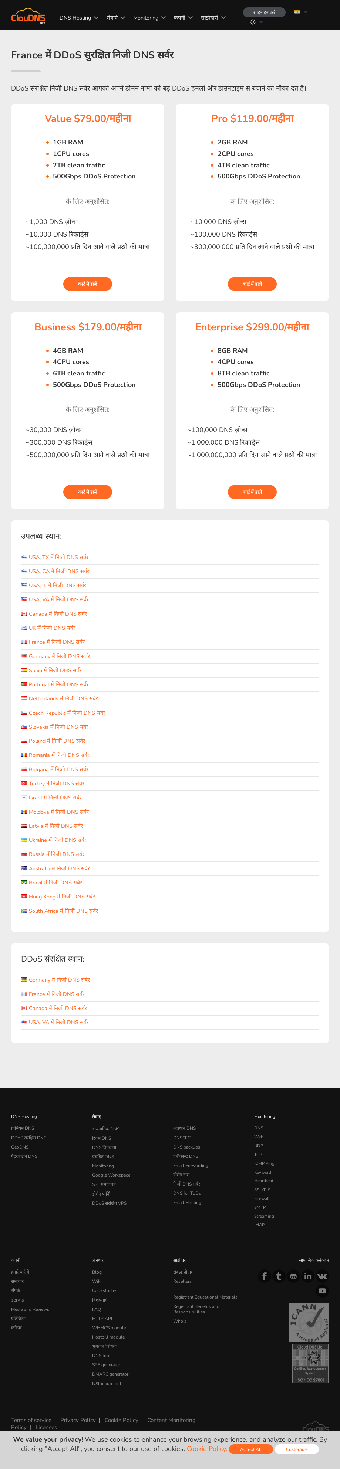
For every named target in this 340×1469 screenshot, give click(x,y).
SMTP (260, 1207)
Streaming (264, 1216)
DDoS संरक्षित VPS (108, 1198)
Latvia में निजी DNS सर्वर (52, 826)
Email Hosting (187, 1198)
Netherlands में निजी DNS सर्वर (59, 698)
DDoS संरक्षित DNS (28, 1137)
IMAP (259, 1225)
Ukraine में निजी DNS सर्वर (54, 840)
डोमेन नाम (180, 1172)
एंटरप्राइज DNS (24, 1154)
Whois (179, 1319)
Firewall (261, 1198)
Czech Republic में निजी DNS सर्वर (63, 713)
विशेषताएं (99, 1298)
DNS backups (186, 1146)
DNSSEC (182, 1137)
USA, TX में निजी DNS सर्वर (54, 557)
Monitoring (143, 17)
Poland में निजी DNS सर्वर (53, 741)
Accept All (251, 1449)
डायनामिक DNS (105, 1128)
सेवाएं (110, 17)
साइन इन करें (264, 12)
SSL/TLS (262, 1190)
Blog (96, 1272)
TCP (258, 1154)
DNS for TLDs (186, 1190)
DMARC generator (110, 1368)
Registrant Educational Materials (204, 1296)
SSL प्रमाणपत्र (103, 1181)
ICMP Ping (264, 1163)
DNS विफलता (104, 1146)
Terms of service (30, 1418)
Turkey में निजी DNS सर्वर (52, 783)
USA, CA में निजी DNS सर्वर (55, 571)
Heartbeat (263, 1181)
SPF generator (105, 1360)
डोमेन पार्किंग (102, 1190)
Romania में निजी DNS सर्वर (55, 755)
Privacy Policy (75, 1418)
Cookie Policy (116, 1418)
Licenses (44, 1424)
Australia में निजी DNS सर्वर (55, 868)
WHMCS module (108, 1324)
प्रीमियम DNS (22, 1128)
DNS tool (101, 1351)
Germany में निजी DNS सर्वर (55, 656)
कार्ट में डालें (87, 284)
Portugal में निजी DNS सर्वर (55, 684)
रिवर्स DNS (101, 1137)
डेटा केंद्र (17, 1298)
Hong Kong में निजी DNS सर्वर (58, 896)
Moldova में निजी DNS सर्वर (55, 812)
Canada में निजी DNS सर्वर (54, 614)
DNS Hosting (74, 17)
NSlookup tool (105, 1377)
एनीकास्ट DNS (185, 1154)
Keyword (262, 1172)
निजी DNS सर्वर (186, 1181)
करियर (16, 1324)
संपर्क (15, 1289)
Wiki (96, 1280)
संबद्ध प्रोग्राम (183, 1272)
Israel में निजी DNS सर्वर (51, 797)
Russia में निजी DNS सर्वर (52, 854)
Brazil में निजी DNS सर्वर (51, 882)
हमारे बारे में (20, 1272)
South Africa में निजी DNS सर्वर (59, 911)
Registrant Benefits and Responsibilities (196, 1307)
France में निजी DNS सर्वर (53, 642)
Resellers (182, 1280)
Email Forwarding (190, 1163)
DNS (258, 1128)
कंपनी (178, 17)
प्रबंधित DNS (103, 1154)
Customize (297, 1449)
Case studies (104, 1289)
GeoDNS (19, 1146)
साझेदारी (207, 17)
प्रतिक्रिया (18, 1316)
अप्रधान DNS (184, 1128)
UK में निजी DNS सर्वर (48, 628)
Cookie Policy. (207, 1448)
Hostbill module (107, 1333)
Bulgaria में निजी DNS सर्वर (54, 769)
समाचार (17, 1280)
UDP (258, 1146)
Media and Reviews (30, 1307)
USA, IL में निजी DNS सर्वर (53, 585)
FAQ (96, 1307)
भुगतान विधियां (103, 1342)
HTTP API (101, 1316)
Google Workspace (110, 1172)
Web (258, 1137)
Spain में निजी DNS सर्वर (51, 670)
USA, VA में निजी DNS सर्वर (55, 599)
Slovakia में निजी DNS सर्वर (54, 727)
